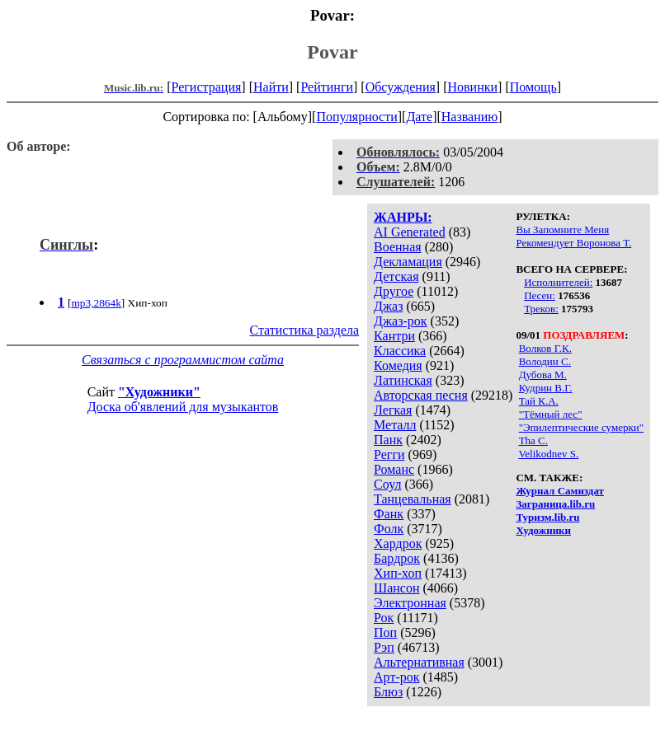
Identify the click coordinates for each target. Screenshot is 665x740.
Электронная (410, 603)
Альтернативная (419, 662)
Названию (469, 117)
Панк (388, 440)
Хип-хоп (398, 573)
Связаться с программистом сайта (183, 360)
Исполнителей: (558, 282)
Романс (394, 469)
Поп (385, 632)
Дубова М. (543, 374)
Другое (393, 291)
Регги (389, 454)
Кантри (394, 336)
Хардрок (398, 543)
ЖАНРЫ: (403, 217)
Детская (396, 276)
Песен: (539, 295)
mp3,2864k (95, 303)
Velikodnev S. (548, 453)
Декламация (408, 262)
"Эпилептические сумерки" (581, 427)
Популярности (356, 117)
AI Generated (410, 232)
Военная (398, 247)
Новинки (472, 87)
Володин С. (545, 361)
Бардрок (397, 558)
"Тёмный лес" (550, 414)
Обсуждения (401, 87)
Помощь (533, 87)
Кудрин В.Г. (546, 388)
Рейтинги (326, 87)
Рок (384, 618)
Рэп (384, 647)
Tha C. (533, 440)
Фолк (388, 529)
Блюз (388, 692)
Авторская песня (421, 395)
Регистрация (207, 87)
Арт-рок (396, 677)
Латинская (403, 380)
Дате (419, 117)
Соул (387, 484)
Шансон (396, 588)
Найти (271, 87)
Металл (395, 425)
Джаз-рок (400, 321)
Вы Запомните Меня (562, 229)
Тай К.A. (539, 401)
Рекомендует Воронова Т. (573, 243)
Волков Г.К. (545, 348)
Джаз (388, 306)
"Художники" (159, 392)
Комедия (398, 365)
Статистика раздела (304, 330)
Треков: (541, 308)
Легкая (393, 410)
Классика (400, 351)
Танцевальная (412, 499)
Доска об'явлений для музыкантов (183, 407)
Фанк (388, 514)
